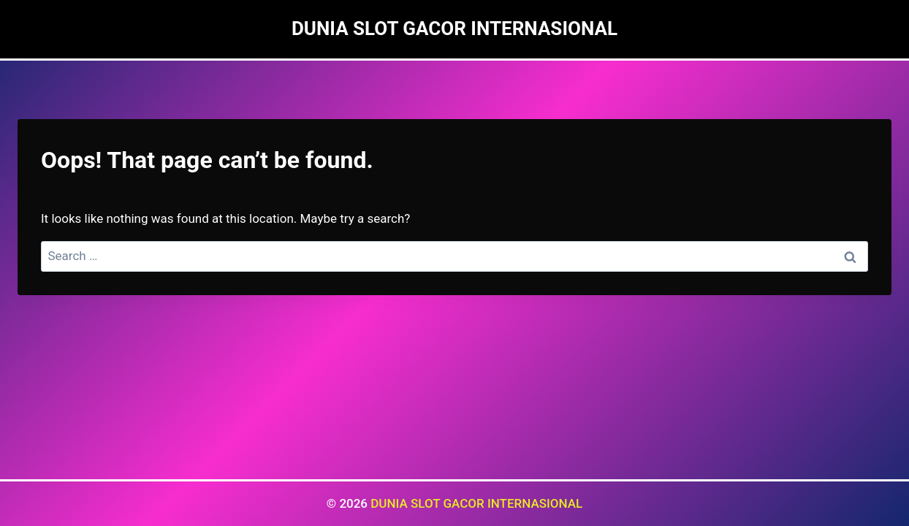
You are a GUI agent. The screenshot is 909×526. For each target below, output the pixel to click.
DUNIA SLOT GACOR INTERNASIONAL (476, 503)
